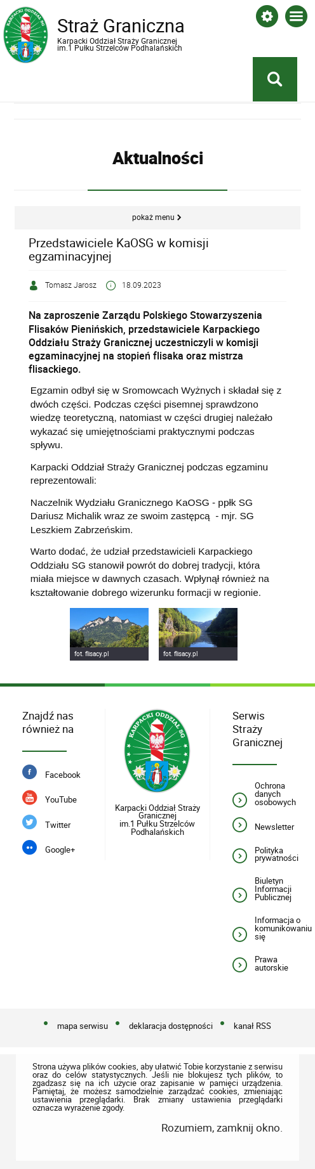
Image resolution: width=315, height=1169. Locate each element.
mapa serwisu (82, 1026)
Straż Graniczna (104, 33)
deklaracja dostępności (171, 1026)
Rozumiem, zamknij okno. (222, 1127)
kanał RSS (252, 1026)
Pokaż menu (153, 217)
